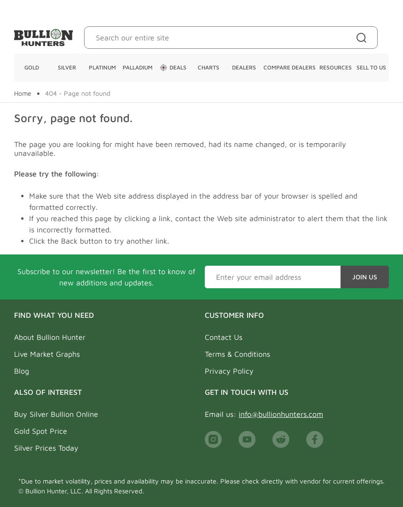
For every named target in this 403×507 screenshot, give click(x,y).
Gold (31, 67)
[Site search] (363, 37)
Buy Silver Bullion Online (56, 414)
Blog (21, 371)
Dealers (244, 67)
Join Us (364, 277)
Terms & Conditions (237, 354)
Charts (208, 67)
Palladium (138, 67)
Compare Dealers (290, 67)
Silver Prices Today (46, 448)
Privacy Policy (229, 371)
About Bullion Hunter (49, 337)
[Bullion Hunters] (43, 37)
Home (22, 93)
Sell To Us (371, 67)
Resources (335, 67)
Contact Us (223, 337)
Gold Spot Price (40, 431)
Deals (173, 67)
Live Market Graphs (47, 354)
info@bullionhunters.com (281, 414)
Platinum (102, 67)
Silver (67, 67)
